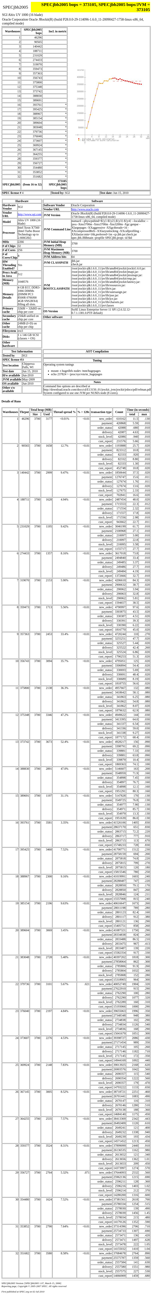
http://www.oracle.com (85, 209)
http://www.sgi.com (29, 214)
